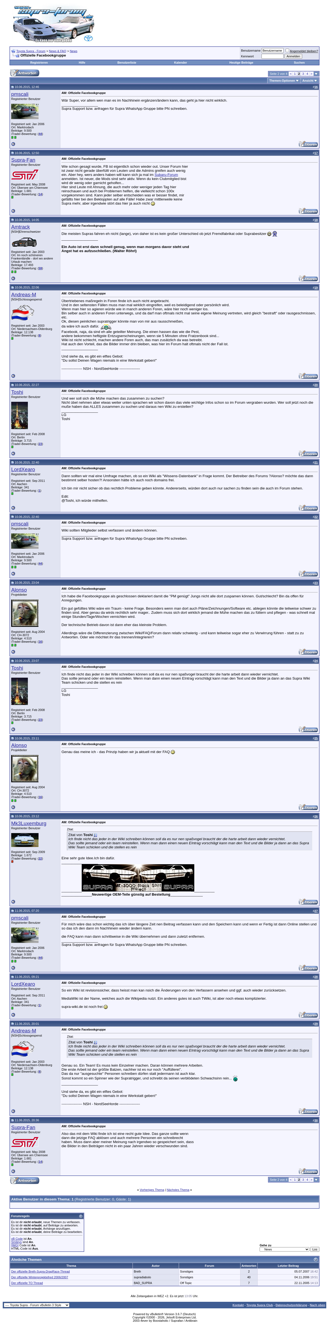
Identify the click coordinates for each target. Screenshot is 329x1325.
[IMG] (15, 1245)
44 (40, 133)
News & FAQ (57, 51)
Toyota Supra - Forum (30, 51)
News (73, 51)
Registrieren (39, 62)
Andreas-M (23, 294)
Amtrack (20, 227)
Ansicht (307, 80)
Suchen (299, 62)
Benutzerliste (127, 62)
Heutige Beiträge (241, 62)
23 (40, 443)
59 (40, 268)
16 (40, 641)
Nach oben (317, 1305)
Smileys (16, 1242)
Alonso (19, 590)
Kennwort (247, 56)
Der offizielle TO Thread (27, 1283)
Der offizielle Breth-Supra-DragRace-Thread (40, 1271)
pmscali (19, 94)
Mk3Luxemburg (28, 823)
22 (40, 858)
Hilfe (82, 62)
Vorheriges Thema (152, 1189)
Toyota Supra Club (259, 1305)
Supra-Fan (23, 160)
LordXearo (23, 469)
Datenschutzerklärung (291, 1305)
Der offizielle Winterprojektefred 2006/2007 (39, 1277)
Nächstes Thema (178, 1189)
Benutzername (251, 50)
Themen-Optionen (282, 80)
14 (40, 194)
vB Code (17, 1238)
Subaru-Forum (166, 175)
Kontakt (238, 1305)
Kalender (180, 62)
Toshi (17, 392)
